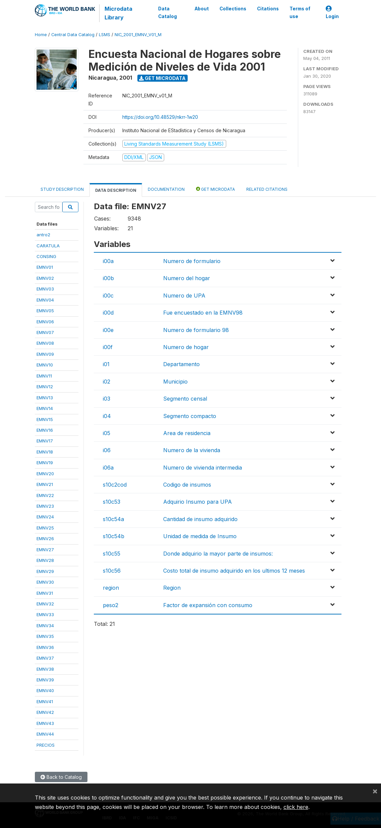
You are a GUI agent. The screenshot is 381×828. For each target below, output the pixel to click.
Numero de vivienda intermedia (202, 467)
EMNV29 (45, 571)
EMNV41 (45, 701)
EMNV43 (45, 723)
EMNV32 (45, 603)
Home (41, 34)
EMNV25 (45, 527)
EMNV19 (45, 462)
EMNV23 (45, 506)
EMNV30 (45, 582)
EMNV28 (45, 560)
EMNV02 (45, 278)
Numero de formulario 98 (196, 330)
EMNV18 (45, 451)
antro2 (43, 234)
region (111, 587)
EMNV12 (45, 386)
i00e (108, 330)
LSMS (104, 34)
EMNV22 (45, 495)
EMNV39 (45, 679)
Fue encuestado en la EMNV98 (203, 312)
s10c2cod (115, 484)
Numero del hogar (186, 278)
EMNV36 (45, 647)
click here (295, 807)
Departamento (181, 364)
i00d (108, 312)
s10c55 (111, 553)
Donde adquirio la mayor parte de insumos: (218, 553)
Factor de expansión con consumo (207, 605)
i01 (106, 364)
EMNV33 (45, 614)
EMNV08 (45, 343)
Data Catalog (167, 12)
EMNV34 (45, 625)
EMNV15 (45, 419)
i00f (108, 347)
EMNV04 (45, 300)
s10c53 (111, 501)
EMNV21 (45, 484)
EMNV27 (45, 549)
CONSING (46, 256)
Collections (232, 8)
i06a (108, 467)
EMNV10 (45, 364)
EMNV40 (45, 690)
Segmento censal (185, 398)
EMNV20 (45, 473)
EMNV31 (45, 593)
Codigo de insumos (187, 484)
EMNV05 (45, 310)
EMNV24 (45, 516)
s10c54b (113, 536)
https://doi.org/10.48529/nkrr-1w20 (160, 117)
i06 (107, 450)
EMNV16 (45, 430)
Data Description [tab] (115, 190)
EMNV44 (45, 734)
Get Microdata (162, 78)
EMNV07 (45, 332)
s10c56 (112, 570)
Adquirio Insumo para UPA (197, 501)
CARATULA (48, 245)
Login (332, 12)
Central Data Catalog (72, 34)
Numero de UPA (184, 295)
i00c (108, 295)
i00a (108, 261)
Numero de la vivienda (191, 450)
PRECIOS (46, 745)
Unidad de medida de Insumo (200, 536)
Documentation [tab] (166, 189)
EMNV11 (44, 376)
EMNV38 (45, 669)
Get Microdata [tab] (215, 189)
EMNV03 (45, 289)
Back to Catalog (61, 777)
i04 (107, 416)
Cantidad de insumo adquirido (200, 519)
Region (172, 587)
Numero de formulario (191, 261)
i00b (108, 278)
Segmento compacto (189, 416)
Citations (268, 8)
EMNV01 (45, 267)
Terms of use (300, 12)
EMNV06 (45, 321)
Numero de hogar (186, 347)
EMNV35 (45, 636)
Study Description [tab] (62, 189)
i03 (106, 398)
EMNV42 (45, 712)
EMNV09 (45, 354)
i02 (106, 381)
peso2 (110, 605)
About (202, 8)
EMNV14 (45, 408)
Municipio (175, 381)
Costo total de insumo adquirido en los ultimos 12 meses (234, 570)
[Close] (375, 791)
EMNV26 (45, 538)
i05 (106, 433)
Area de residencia (186, 433)
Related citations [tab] (267, 189)
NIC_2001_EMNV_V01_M (138, 34)
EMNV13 (45, 397)
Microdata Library (118, 13)
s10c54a (113, 519)
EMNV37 (45, 658)
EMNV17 (45, 440)
